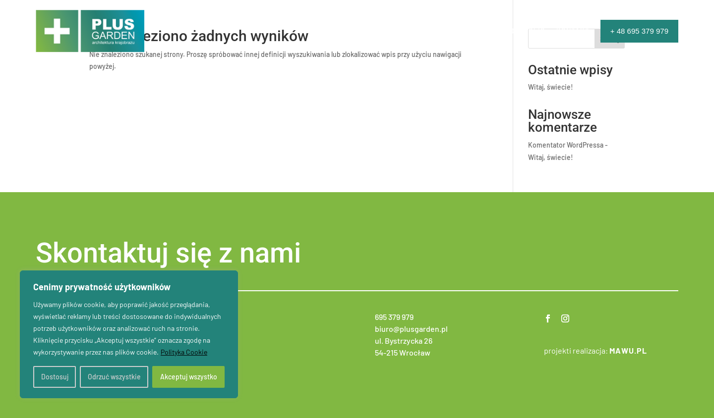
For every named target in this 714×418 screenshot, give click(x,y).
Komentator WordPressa (565, 145)
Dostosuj (54, 376)
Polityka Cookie (184, 352)
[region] (129, 334)
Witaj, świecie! (550, 87)
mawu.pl (628, 350)
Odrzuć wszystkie (114, 376)
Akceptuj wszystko (188, 376)
